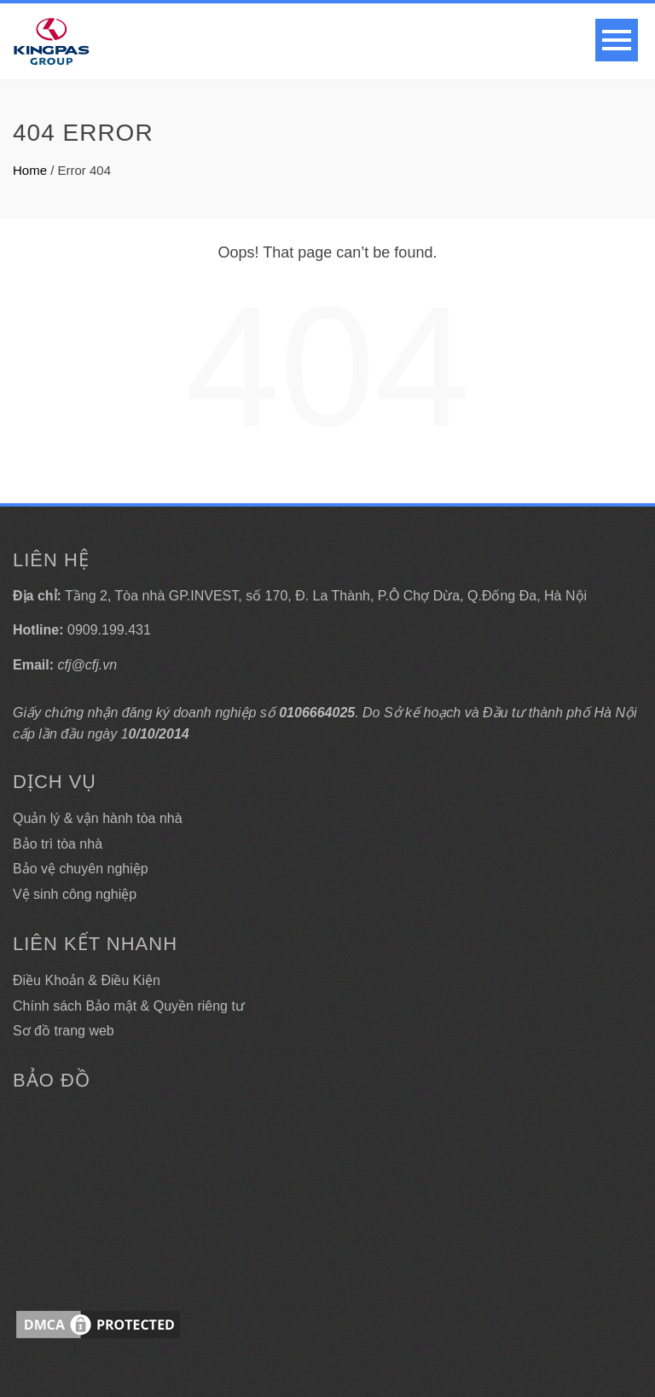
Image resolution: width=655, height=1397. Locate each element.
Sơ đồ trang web (63, 1030)
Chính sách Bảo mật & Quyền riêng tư (129, 1006)
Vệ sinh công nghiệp (74, 894)
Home (30, 170)
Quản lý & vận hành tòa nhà (98, 818)
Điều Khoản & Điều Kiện (86, 980)
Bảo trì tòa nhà (57, 844)
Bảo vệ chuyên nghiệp (80, 868)
